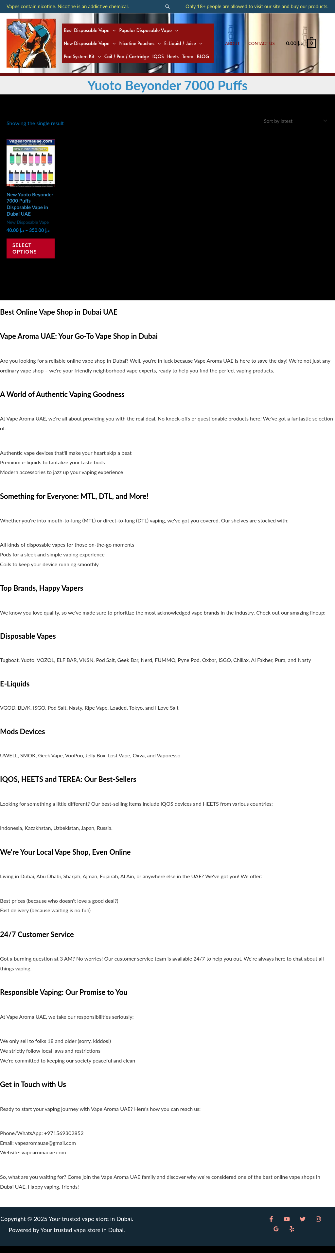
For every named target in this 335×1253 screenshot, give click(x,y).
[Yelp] (275, 1235)
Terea (187, 56)
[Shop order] (292, 121)
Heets (173, 56)
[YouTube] (285, 1226)
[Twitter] (299, 1226)
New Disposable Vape (86, 43)
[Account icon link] (325, 43)
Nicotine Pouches (136, 43)
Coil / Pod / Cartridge (126, 56)
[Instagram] (313, 1226)
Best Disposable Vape (86, 30)
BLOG (203, 56)
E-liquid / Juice (180, 43)
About (232, 43)
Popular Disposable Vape (145, 30)
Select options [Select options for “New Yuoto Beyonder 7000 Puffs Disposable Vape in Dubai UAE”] (28, 252)
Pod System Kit (79, 56)
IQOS (158, 56)
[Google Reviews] (327, 1226)
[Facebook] (271, 1226)
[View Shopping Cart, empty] (301, 43)
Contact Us (261, 43)
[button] (167, 6)
